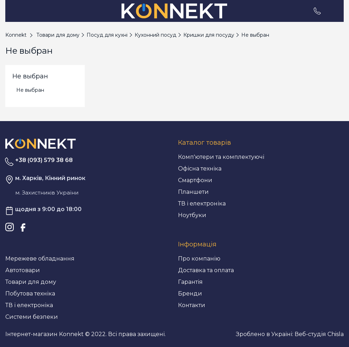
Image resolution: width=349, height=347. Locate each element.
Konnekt (15, 35)
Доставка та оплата (206, 270)
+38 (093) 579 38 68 (44, 160)
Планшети (193, 192)
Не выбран (30, 90)
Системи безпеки (31, 316)
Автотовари (22, 270)
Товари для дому (30, 282)
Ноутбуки (192, 215)
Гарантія (190, 282)
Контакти (191, 305)
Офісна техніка (199, 168)
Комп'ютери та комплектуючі (221, 157)
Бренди (190, 293)
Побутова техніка (30, 293)
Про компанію (199, 258)
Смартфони (195, 180)
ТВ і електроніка (202, 203)
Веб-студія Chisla (319, 334)
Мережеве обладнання (40, 258)
